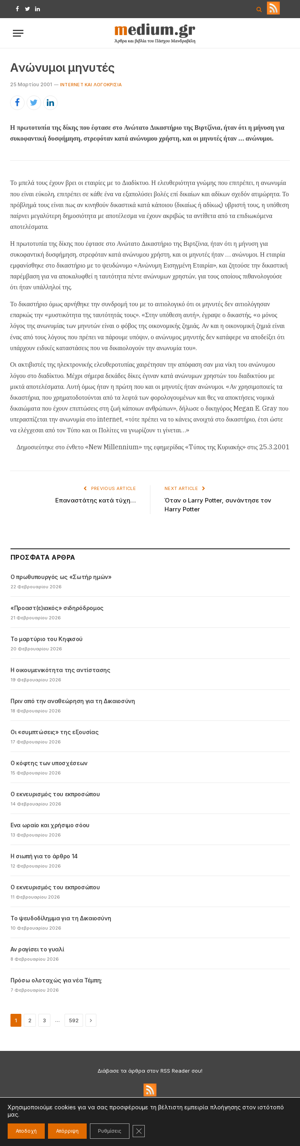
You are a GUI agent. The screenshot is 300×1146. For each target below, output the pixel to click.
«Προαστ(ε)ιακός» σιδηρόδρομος (57, 607)
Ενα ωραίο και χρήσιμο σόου (50, 825)
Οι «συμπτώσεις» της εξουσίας (54, 732)
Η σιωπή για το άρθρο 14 (44, 856)
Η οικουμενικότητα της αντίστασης (60, 669)
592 (74, 1020)
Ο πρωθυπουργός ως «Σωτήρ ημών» (61, 576)
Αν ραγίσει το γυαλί (37, 949)
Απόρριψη (67, 1131)
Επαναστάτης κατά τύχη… (95, 500)
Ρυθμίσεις (109, 1131)
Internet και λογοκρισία (91, 84)
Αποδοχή (26, 1131)
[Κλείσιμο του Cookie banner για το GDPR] (139, 1131)
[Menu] (18, 33)
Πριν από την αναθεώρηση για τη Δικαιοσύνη (72, 701)
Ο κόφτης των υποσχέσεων (49, 763)
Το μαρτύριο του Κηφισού (46, 638)
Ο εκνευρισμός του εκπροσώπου (55, 794)
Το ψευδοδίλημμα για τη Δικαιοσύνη (60, 918)
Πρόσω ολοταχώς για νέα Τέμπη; (56, 980)
